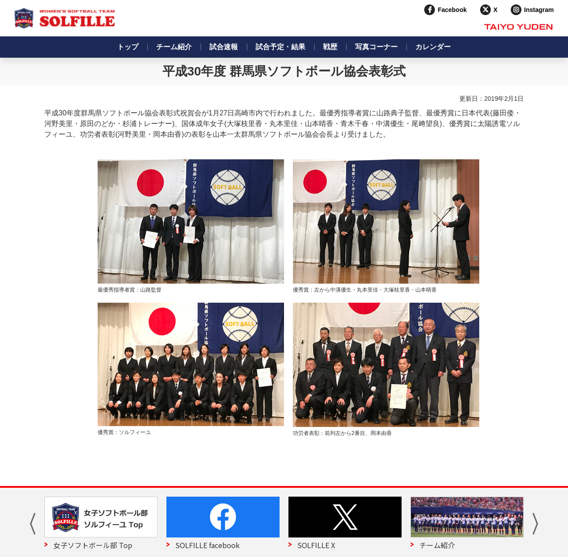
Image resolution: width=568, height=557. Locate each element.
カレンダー (433, 47)
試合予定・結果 (280, 47)
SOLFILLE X (316, 545)
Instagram (539, 9)
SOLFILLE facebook (207, 545)
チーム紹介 (174, 47)
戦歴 (330, 47)
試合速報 (223, 47)
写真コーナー (376, 47)
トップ (127, 47)
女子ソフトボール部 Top (92, 545)
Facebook (452, 9)
